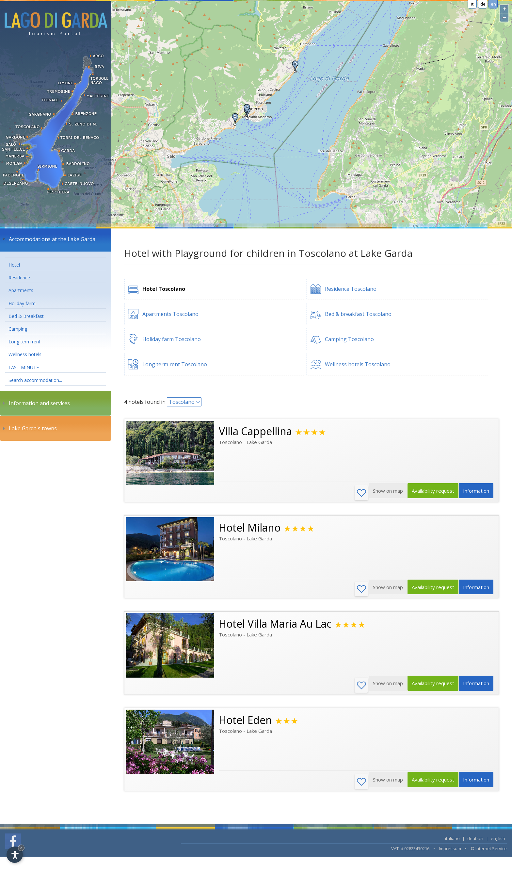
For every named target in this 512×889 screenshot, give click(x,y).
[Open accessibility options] (15, 855)
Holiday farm (22, 303)
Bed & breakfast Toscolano (358, 314)
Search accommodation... (35, 380)
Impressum (450, 851)
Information (475, 493)
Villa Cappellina (255, 431)
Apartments (20, 290)
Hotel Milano (249, 528)
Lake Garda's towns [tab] (29, 428)
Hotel (14, 265)
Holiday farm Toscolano (171, 339)
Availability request (428, 493)
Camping (17, 329)
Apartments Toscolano (170, 314)
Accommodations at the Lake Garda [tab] (48, 239)
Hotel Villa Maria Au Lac (275, 625)
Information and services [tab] (35, 403)
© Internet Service (489, 851)
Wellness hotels (24, 354)
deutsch (475, 841)
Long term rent (24, 341)
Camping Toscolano (349, 339)
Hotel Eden (245, 722)
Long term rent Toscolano (174, 364)
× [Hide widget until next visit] (21, 847)
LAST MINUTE (23, 367)
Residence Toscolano (350, 288)
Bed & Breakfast (26, 316)
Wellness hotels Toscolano (358, 364)
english (498, 841)
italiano (452, 841)
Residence (19, 277)
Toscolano (182, 401)
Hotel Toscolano (163, 288)
